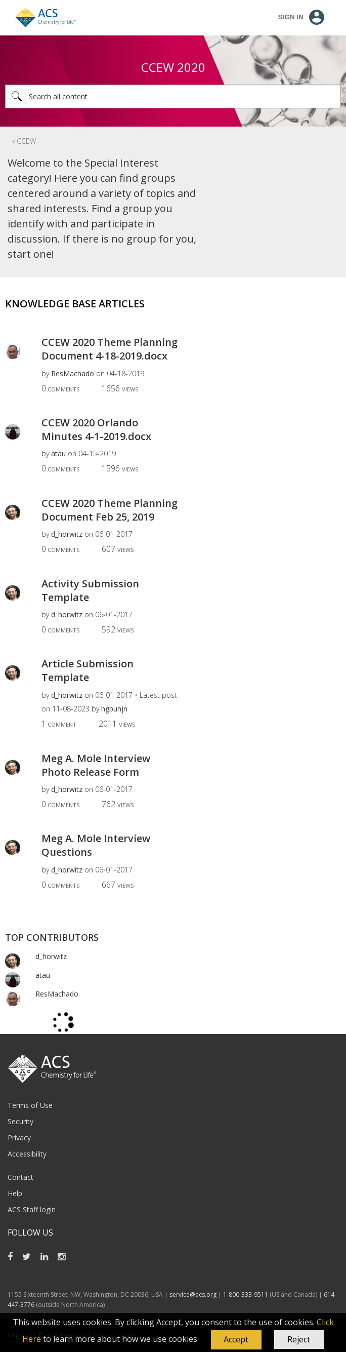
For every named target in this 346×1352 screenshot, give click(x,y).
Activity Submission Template (90, 590)
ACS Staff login (32, 1209)
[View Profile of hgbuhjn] (114, 708)
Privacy (19, 1137)
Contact (20, 1177)
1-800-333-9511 (245, 1294)
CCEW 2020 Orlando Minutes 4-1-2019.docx (96, 429)
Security (20, 1121)
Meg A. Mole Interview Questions (95, 845)
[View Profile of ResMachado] (72, 373)
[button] (236, 1340)
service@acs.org (193, 1294)
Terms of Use (30, 1105)
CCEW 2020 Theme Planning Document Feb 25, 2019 (109, 510)
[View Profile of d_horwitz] (66, 534)
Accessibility (27, 1154)
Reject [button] (298, 1339)
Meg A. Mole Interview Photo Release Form (95, 765)
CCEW (26, 141)
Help (15, 1193)
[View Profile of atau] (58, 453)
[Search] (173, 96)
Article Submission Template (87, 670)
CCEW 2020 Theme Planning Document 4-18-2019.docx (109, 349)
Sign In (291, 17)
